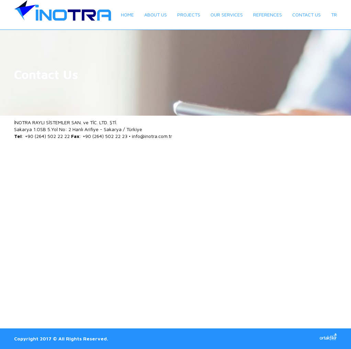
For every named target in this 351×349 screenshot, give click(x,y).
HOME (127, 15)
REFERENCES (267, 15)
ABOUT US (155, 15)
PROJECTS (188, 15)
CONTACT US (306, 15)
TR (334, 15)
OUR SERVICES (227, 15)
